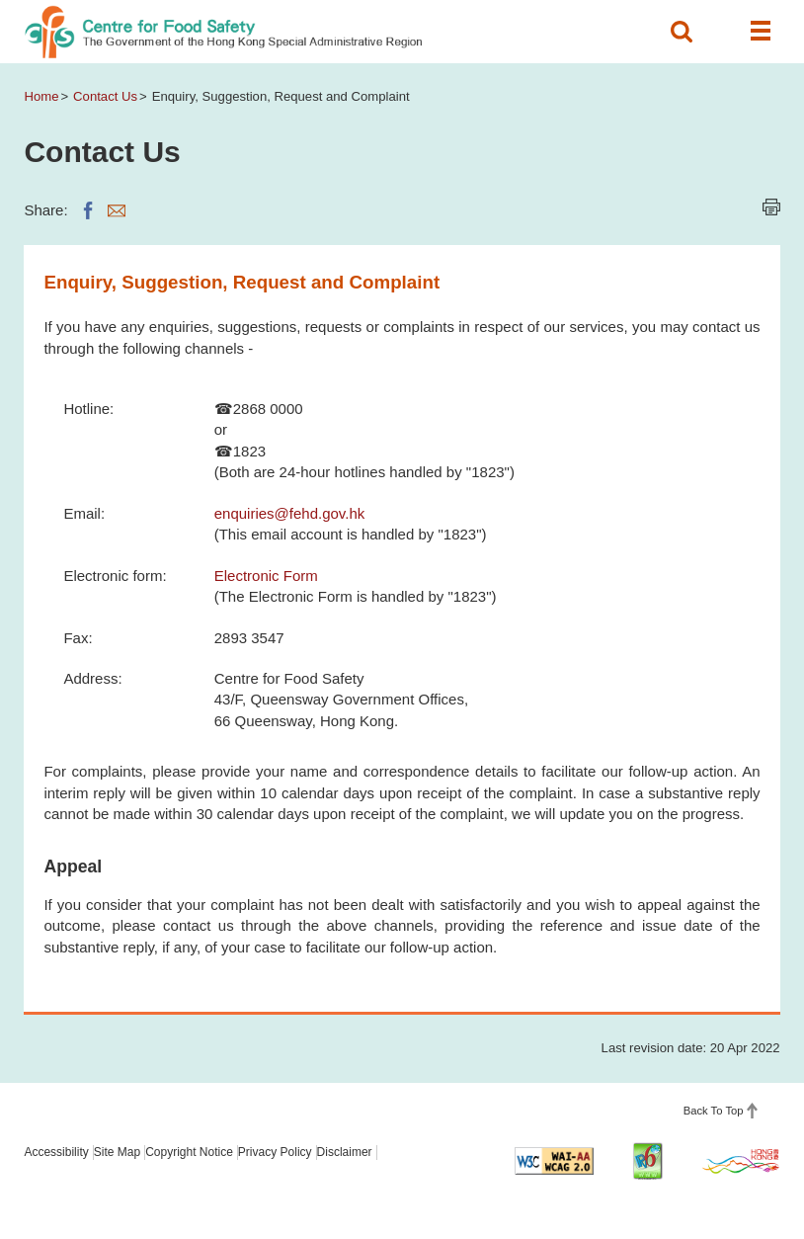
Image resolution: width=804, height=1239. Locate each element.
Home (41, 96)
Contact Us (105, 96)
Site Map (117, 1152)
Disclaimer (344, 1152)
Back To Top (713, 1110)
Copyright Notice (189, 1152)
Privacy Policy (275, 1152)
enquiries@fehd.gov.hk (289, 513)
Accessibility (56, 1152)
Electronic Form (266, 575)
